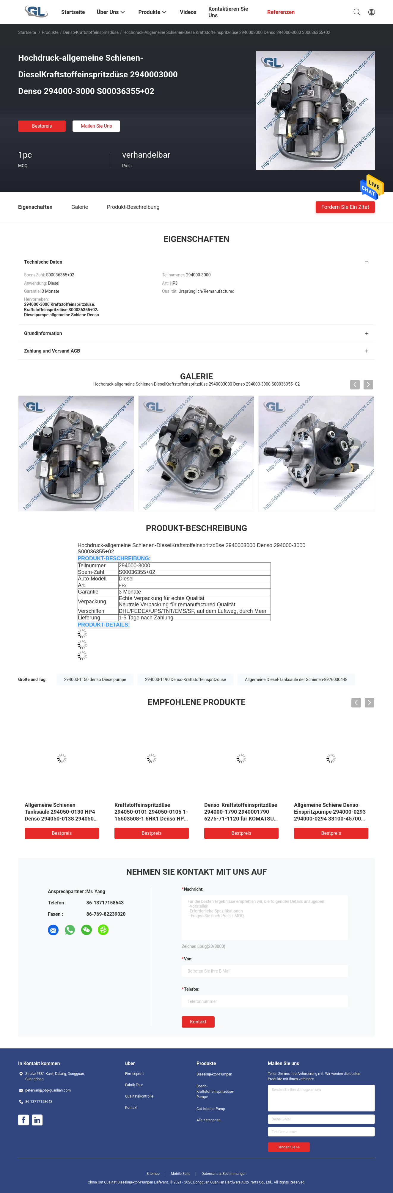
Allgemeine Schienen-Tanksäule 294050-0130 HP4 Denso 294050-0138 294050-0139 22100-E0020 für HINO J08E (60, 818)
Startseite (27, 32)
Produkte (50, 32)
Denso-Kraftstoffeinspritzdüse (90, 32)
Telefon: (191, 989)
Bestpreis (42, 126)
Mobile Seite (181, 1174)
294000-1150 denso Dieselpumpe (95, 679)
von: (188, 958)
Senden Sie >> (289, 1147)
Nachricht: (193, 889)
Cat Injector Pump (210, 1109)
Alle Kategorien (208, 1120)
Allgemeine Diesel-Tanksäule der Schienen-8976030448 (296, 679)
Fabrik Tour (134, 1085)
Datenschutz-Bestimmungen (224, 1174)
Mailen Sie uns (96, 126)
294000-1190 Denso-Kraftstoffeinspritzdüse (185, 679)
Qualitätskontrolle (139, 1096)
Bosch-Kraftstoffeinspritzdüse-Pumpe (215, 1091)
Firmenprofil (134, 1074)
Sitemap (153, 1174)
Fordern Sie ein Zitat (345, 206)
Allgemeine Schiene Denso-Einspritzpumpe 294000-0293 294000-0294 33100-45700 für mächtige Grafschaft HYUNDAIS (330, 818)
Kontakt (198, 1022)
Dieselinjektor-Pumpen (214, 1074)
